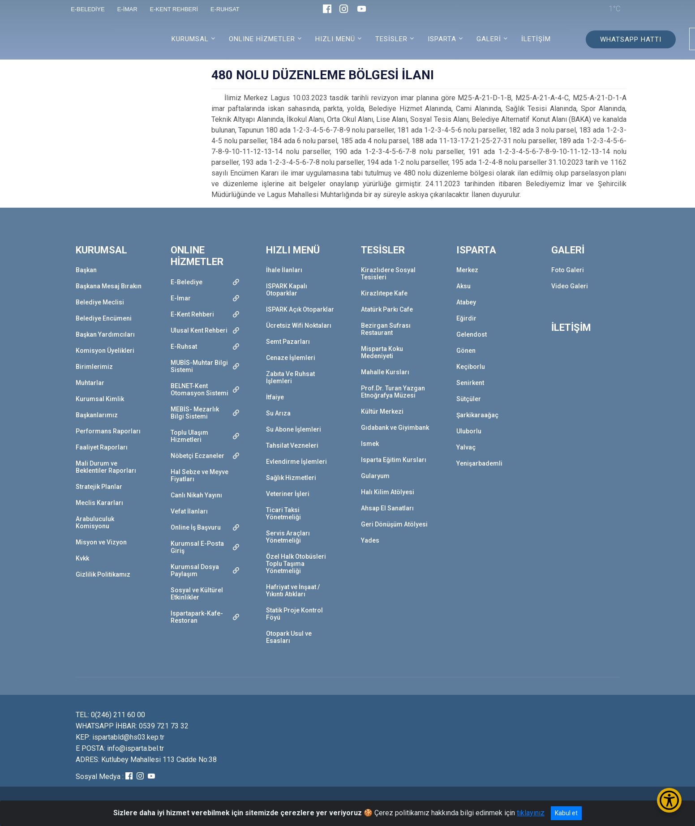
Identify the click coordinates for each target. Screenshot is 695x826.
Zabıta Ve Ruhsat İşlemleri (290, 377)
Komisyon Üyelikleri (105, 350)
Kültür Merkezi (382, 411)
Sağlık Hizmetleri (291, 477)
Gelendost (471, 334)
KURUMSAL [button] (190, 39)
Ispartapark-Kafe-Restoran (197, 617)
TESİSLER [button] (391, 39)
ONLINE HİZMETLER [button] (262, 39)
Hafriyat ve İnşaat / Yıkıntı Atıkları (293, 590)
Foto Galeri (567, 270)
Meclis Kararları (99, 502)
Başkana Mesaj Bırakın (109, 286)
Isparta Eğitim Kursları (393, 459)
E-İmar (181, 298)
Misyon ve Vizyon (101, 542)
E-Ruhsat (184, 346)
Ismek (370, 443)
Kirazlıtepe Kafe (384, 293)
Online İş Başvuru (196, 527)
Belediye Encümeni (104, 318)
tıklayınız (531, 813)
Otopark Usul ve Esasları (289, 637)
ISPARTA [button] (442, 39)
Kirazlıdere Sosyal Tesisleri (388, 273)
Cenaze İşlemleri (290, 357)
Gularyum (375, 475)
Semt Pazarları (288, 341)
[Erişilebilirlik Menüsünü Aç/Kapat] (669, 800)
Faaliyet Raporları (102, 447)
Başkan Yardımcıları (105, 334)
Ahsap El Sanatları (387, 508)
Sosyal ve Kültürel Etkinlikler (197, 593)
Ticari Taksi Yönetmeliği (283, 513)
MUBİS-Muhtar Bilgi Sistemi (199, 366)
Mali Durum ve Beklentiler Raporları (106, 467)
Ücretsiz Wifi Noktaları (298, 325)
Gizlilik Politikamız (103, 574)
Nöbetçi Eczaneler (197, 455)
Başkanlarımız (97, 415)
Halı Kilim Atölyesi (387, 492)
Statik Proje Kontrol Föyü (294, 614)
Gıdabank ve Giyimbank (395, 427)
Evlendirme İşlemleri (296, 461)
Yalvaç (466, 447)
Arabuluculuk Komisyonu (95, 522)
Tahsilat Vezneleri (292, 445)
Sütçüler (468, 398)
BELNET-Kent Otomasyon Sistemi (199, 389)
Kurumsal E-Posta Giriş (197, 547)
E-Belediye (186, 282)
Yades (370, 540)
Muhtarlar (90, 382)
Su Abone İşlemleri (293, 429)
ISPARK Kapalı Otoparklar (286, 289)
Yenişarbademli (479, 463)
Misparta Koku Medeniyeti (382, 352)
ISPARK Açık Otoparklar (300, 309)
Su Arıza (278, 413)
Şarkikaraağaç (477, 415)
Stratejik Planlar (99, 486)
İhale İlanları (284, 270)
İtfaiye (275, 397)
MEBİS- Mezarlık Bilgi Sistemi (195, 413)
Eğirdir (466, 318)
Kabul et (566, 813)
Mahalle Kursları (385, 372)
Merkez (467, 270)
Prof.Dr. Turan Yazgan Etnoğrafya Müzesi (393, 392)
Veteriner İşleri (287, 493)
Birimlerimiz (94, 366)
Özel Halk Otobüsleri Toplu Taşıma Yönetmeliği (296, 563)
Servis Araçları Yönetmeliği (288, 537)
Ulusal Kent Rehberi (199, 330)
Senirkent (470, 382)
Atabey (466, 302)
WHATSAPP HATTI (630, 39)
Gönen (466, 350)
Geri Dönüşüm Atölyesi (394, 524)
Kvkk (82, 558)
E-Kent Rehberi (192, 314)
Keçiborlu (470, 366)
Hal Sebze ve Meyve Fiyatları (199, 475)
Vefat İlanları (189, 511)
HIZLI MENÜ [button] (335, 39)
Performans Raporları (108, 431)
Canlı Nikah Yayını (196, 495)
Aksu (463, 286)
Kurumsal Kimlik (100, 398)
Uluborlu (468, 431)
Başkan (86, 270)
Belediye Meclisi (100, 302)
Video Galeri (569, 286)
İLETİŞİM (536, 39)
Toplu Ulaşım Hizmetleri (189, 436)
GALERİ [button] (488, 39)
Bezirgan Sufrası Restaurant (386, 329)
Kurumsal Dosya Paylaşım (195, 570)
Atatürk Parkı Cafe (387, 309)
